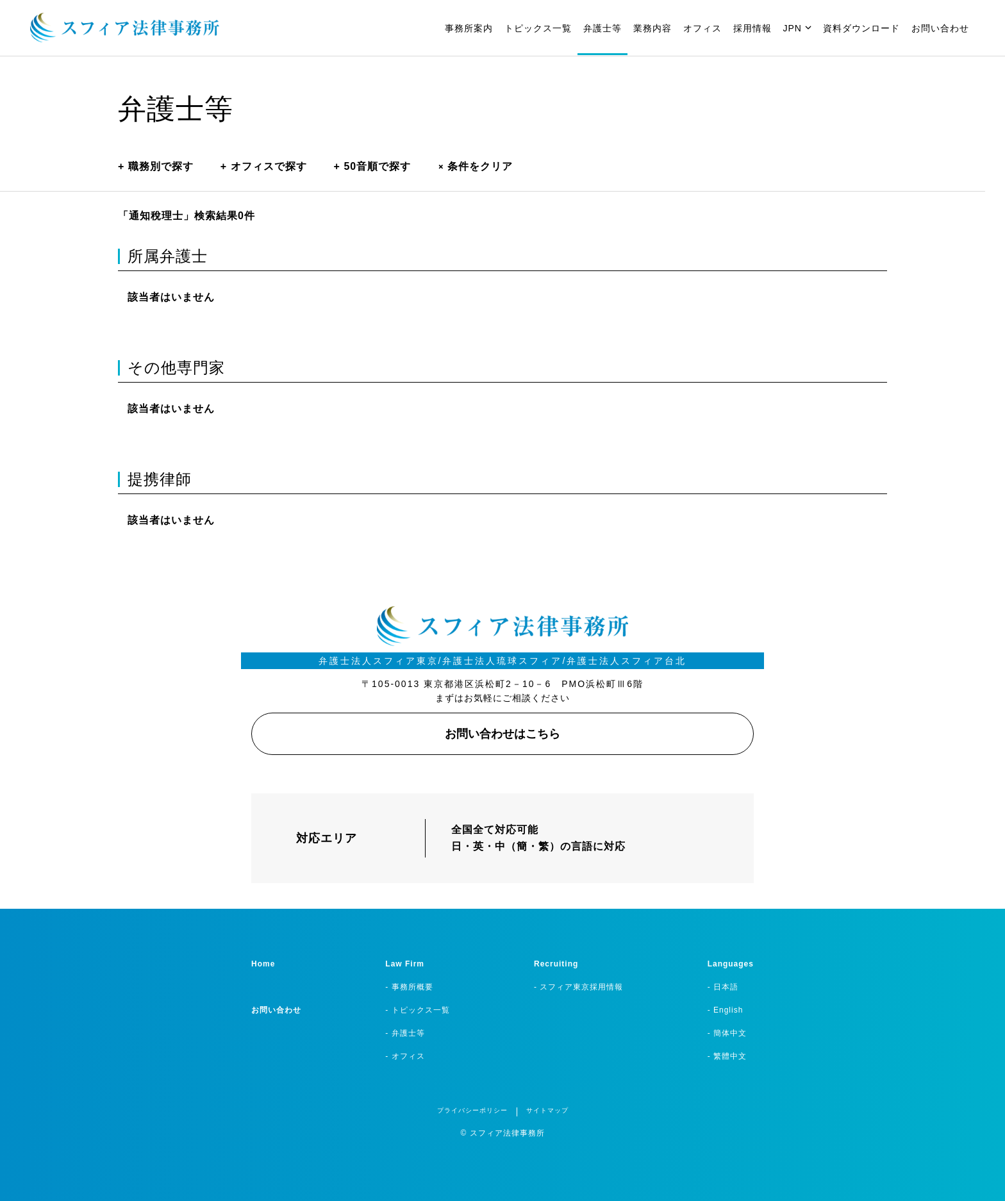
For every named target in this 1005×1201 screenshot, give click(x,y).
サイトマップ (547, 1110)
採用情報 (752, 28)
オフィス (702, 28)
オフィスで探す (263, 166)
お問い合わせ (940, 28)
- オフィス (404, 1056)
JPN (797, 28)
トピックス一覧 (538, 28)
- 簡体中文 (727, 1033)
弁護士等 (602, 28)
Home (263, 963)
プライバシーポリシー (472, 1110)
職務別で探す (156, 166)
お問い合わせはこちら (502, 733)
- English (725, 1010)
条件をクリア (475, 166)
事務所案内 (469, 28)
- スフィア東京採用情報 (578, 986)
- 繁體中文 (727, 1056)
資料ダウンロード (861, 28)
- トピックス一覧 (417, 1010)
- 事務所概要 (409, 986)
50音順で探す (372, 166)
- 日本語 (723, 986)
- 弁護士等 (404, 1033)
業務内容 (652, 28)
